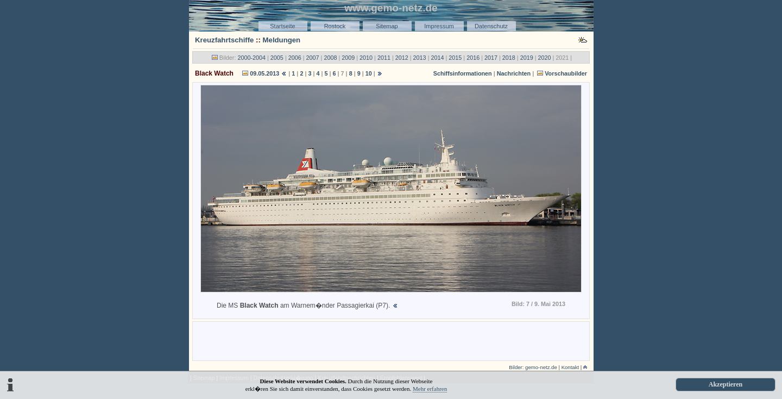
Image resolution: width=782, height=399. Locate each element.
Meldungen (282, 40)
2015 (455, 57)
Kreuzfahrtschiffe (224, 40)
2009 (348, 57)
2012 (401, 57)
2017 (490, 57)
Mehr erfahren (430, 388)
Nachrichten (514, 73)
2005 (276, 57)
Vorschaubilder (566, 73)
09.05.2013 (264, 73)
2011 (383, 57)
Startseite (282, 26)
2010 (366, 57)
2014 (437, 57)
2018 (508, 57)
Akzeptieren (725, 384)
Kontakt (570, 367)
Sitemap (387, 26)
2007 (312, 57)
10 (368, 73)
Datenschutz (491, 26)
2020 (544, 57)
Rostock (335, 26)
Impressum (438, 26)
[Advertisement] (391, 340)
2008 (330, 57)
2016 (473, 57)
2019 (526, 57)
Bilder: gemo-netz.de (533, 367)
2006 (294, 57)
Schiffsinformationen (462, 73)
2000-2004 (251, 57)
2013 (419, 57)
